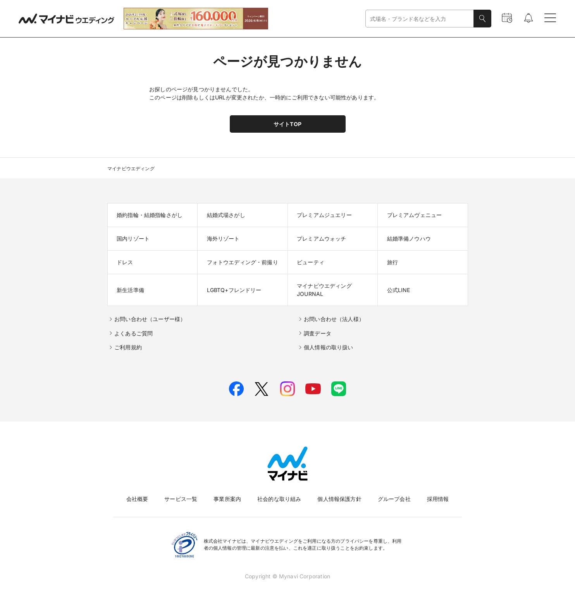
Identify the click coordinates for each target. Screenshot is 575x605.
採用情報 (438, 499)
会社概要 (137, 499)
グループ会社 (394, 499)
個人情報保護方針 (339, 499)
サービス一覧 (180, 499)
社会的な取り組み (279, 499)
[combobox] (419, 19)
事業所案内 (227, 499)
